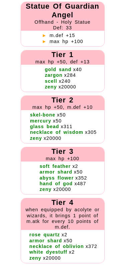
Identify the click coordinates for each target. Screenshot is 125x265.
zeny (51, 86)
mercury (40, 120)
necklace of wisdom (56, 132)
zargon (53, 75)
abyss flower (57, 178)
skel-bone (42, 114)
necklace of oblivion (56, 246)
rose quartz (44, 234)
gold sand (58, 69)
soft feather (55, 166)
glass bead (44, 126)
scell (51, 81)
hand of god (56, 183)
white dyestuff (48, 252)
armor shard (56, 172)
